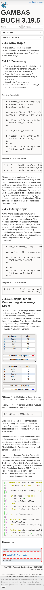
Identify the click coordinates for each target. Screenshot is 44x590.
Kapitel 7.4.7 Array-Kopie (16, 555)
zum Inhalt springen (36, 2)
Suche (20, 27)
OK (3, 587)
